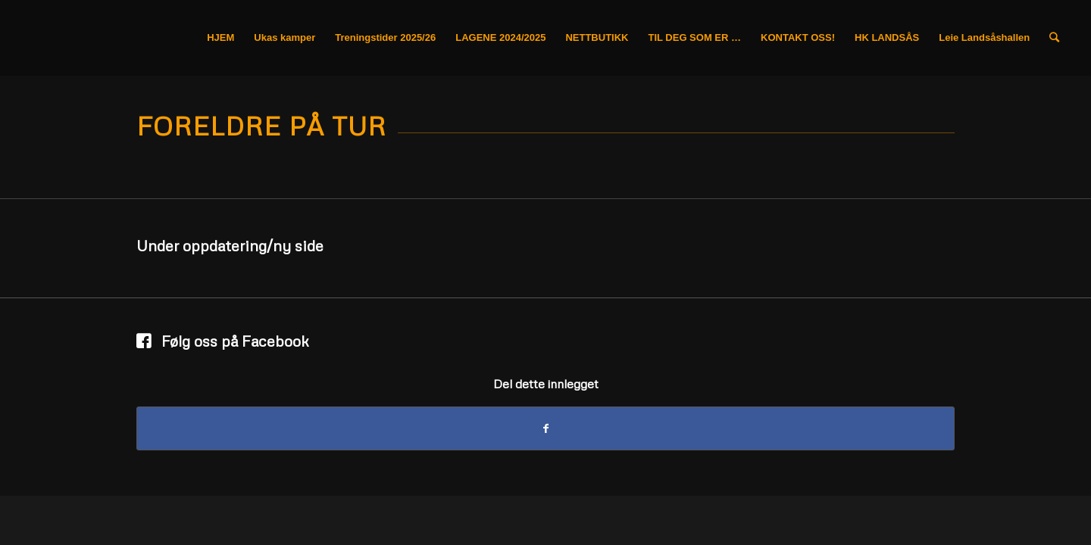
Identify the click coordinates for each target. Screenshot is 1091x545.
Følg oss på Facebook (235, 341)
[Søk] (1054, 38)
